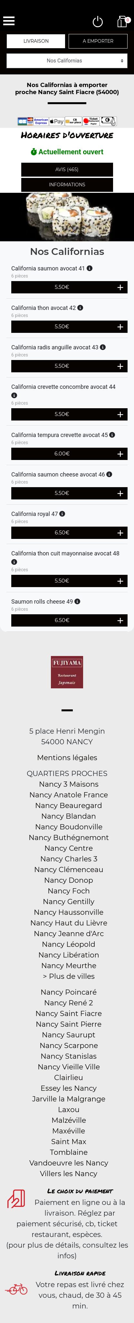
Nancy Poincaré (69, 992)
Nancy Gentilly (68, 901)
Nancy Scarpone (69, 1045)
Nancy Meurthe (68, 965)
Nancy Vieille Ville (69, 1067)
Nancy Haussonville (68, 912)
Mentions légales (67, 757)
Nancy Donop (68, 880)
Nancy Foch (69, 891)
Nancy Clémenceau (68, 869)
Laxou (69, 1109)
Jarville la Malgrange (68, 1099)
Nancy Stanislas (69, 1056)
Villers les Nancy (68, 1173)
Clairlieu (68, 1077)
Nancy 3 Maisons (69, 784)
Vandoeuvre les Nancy (68, 1163)
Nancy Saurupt (68, 1035)
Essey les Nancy (69, 1088)
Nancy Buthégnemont (69, 837)
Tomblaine (69, 1152)
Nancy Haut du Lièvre (68, 923)
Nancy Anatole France (68, 795)
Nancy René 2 (68, 1003)
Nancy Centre (68, 848)
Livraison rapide (80, 1272)
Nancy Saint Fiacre (68, 1013)
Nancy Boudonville (68, 827)
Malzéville (69, 1120)
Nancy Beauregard (68, 805)
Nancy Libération (68, 955)
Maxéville (68, 1131)
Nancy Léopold (68, 944)
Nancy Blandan (68, 816)
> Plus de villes (69, 976)
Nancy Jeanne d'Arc (69, 933)
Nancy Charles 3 (68, 859)
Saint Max (68, 1141)
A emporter (98, 41)
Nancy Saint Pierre (68, 1024)
